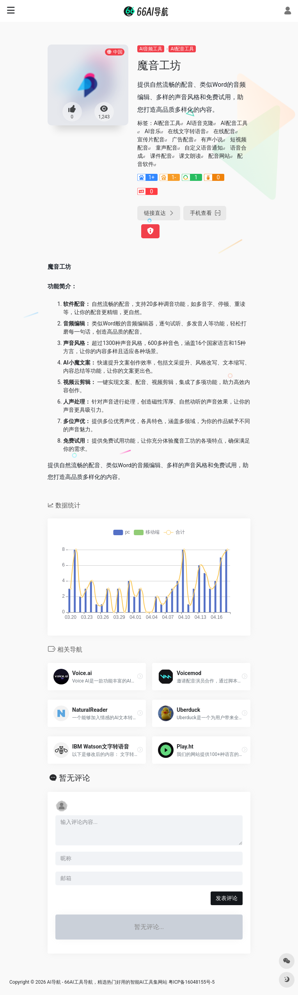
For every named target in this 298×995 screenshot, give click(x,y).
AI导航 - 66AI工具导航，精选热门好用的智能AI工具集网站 (107, 982)
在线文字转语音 (187, 131)
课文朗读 (190, 156)
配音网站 (219, 156)
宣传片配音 (151, 139)
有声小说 (212, 139)
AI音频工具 (150, 49)
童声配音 (166, 148)
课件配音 (161, 156)
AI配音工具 (181, 49)
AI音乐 (153, 131)
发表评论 (227, 898)
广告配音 (183, 139)
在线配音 (224, 131)
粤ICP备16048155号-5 (192, 982)
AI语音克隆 (199, 123)
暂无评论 (74, 777)
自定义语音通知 (203, 148)
